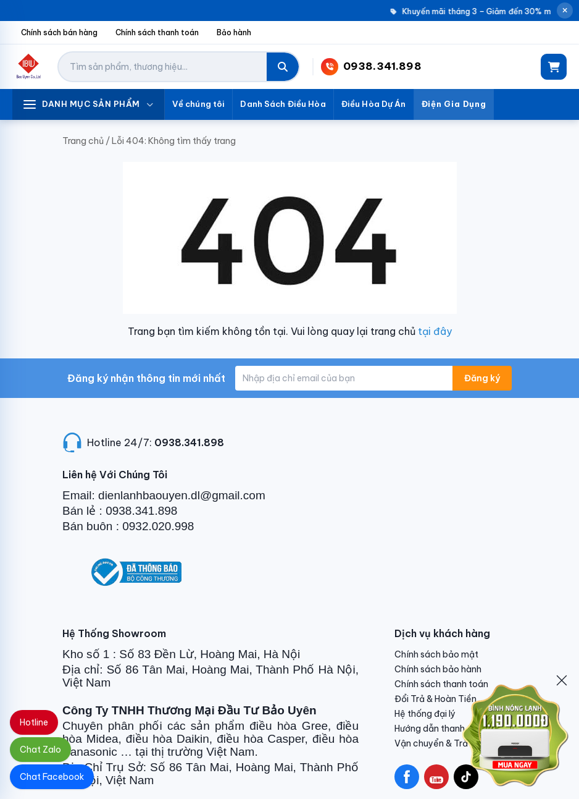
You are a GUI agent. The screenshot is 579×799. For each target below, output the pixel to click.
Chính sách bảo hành (437, 669)
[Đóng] (561, 680)
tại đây (435, 331)
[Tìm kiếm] (283, 67)
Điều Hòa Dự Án (373, 104)
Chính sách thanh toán (157, 32)
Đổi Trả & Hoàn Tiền (435, 698)
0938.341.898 (189, 442)
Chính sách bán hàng (59, 32)
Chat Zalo (40, 749)
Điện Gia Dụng (454, 104)
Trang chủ (83, 140)
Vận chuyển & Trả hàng (442, 743)
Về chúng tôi (198, 104)
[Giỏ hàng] (554, 67)
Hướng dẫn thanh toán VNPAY (455, 728)
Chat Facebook (52, 776)
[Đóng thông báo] (565, 10)
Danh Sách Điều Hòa (282, 104)
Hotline (34, 722)
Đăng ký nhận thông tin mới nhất (146, 378)
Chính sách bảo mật (436, 654)
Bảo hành (234, 32)
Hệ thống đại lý (425, 713)
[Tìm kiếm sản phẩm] (163, 67)
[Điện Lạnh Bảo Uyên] (28, 67)
